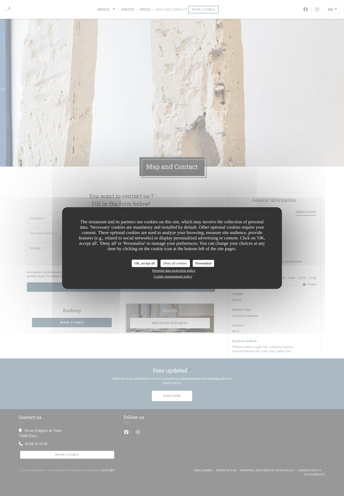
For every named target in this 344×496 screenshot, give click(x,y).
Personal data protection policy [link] (173, 270)
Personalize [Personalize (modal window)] (203, 263)
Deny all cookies (175, 263)
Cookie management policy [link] (173, 276)
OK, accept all (145, 263)
